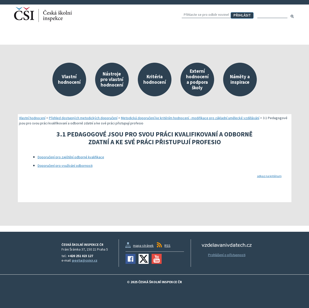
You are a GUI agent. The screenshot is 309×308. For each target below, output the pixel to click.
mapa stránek (143, 245)
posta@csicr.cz (84, 260)
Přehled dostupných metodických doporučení (83, 118)
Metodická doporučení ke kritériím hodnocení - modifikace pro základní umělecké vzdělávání (190, 118)
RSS (167, 245)
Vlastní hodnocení (32, 118)
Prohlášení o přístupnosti (226, 255)
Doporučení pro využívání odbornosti (65, 165)
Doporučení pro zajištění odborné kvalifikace (71, 157)
